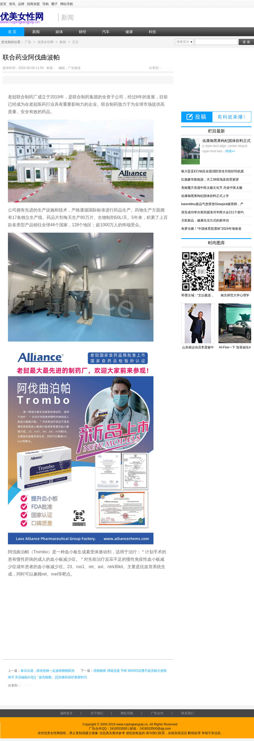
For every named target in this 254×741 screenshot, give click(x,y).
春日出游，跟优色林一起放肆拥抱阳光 (48, 671)
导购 (45, 4)
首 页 (12, 32)
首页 (3, 4)
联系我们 (187, 713)
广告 (28, 42)
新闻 (63, 42)
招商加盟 (33, 4)
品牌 (21, 4)
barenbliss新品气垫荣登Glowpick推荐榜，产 (212, 204)
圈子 (54, 4)
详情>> (230, 151)
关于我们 (96, 713)
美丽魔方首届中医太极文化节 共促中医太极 (211, 188)
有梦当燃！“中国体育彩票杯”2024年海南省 (211, 229)
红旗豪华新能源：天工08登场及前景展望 (210, 179)
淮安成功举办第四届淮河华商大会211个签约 (212, 212)
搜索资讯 (182, 42)
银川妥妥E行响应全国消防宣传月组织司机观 (212, 171)
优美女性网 (45, 42)
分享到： (155, 68)
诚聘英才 (66, 713)
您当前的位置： (12, 42)
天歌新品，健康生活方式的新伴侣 (205, 220)
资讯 (12, 4)
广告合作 (157, 713)
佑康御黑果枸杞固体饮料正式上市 (205, 196)
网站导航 (66, 4)
